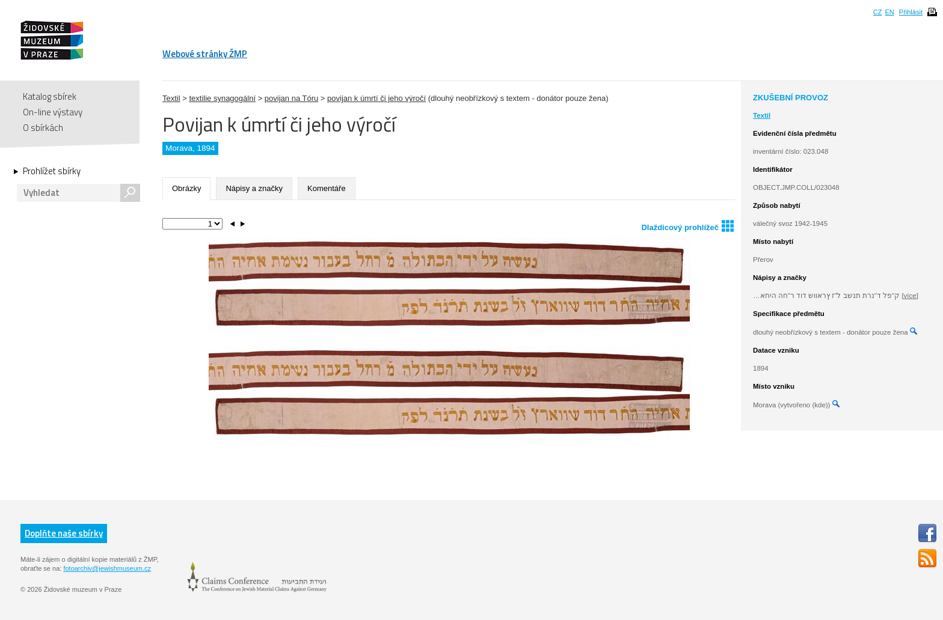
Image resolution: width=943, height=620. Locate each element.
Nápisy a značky (254, 188)
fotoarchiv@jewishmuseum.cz (107, 568)
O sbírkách (43, 128)
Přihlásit (911, 12)
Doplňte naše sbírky (64, 533)
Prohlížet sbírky (52, 171)
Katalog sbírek (49, 96)
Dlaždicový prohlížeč (687, 225)
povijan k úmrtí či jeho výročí (376, 98)
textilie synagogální (222, 98)
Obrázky (186, 188)
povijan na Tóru (291, 98)
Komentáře (326, 188)
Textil (171, 98)
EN (889, 12)
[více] (910, 295)
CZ (877, 12)
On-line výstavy (52, 112)
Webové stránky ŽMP (204, 54)
